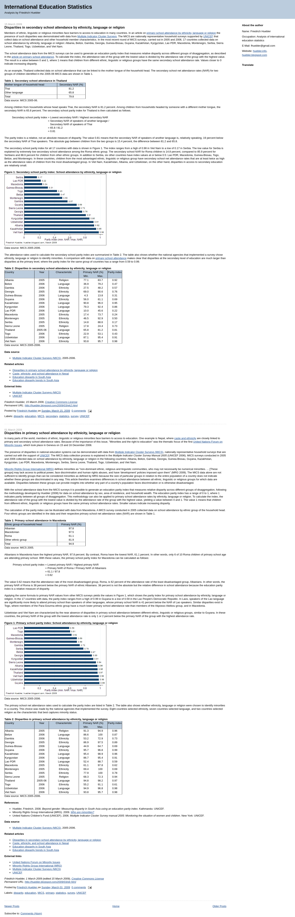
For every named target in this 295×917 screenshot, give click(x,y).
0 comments (79, 410)
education (30, 416)
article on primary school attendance (33, 56)
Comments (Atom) (31, 913)
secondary (52, 416)
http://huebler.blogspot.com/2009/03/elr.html (50, 881)
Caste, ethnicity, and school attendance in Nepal (41, 373)
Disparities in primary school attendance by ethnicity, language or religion (55, 370)
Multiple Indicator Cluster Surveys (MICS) (37, 358)
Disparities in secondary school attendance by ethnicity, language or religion (64, 27)
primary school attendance (111, 258)
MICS (41, 416)
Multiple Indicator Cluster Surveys (97, 36)
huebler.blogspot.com (254, 55)
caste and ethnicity (185, 438)
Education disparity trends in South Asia (36, 380)
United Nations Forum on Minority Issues (36, 862)
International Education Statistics (48, 7)
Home (116, 906)
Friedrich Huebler (27, 410)
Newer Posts (11, 906)
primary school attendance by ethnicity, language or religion (181, 32)
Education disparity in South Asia (32, 377)
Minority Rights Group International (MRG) (29, 469)
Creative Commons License (61, 402)
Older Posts (219, 906)
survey (74, 416)
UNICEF (208, 36)
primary (50, 892)
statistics (64, 416)
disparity (18, 416)
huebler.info (260, 50)
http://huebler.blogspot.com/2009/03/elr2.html (51, 405)
